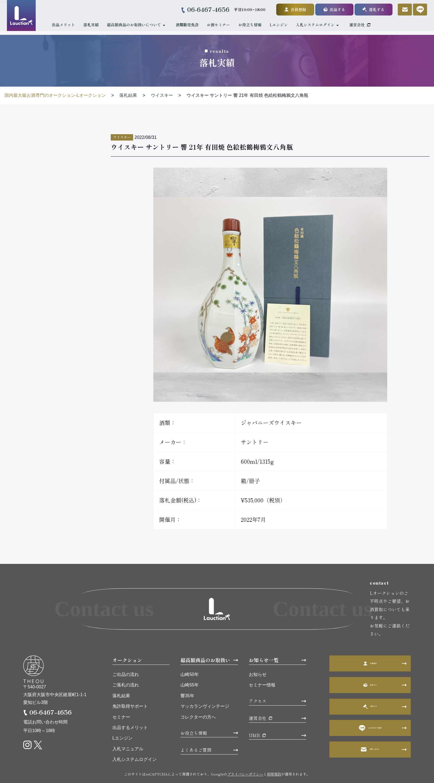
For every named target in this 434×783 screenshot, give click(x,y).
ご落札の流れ (125, 668)
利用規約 (274, 757)
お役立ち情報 (253, 24)
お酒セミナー (222, 24)
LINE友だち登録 (370, 711)
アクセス (258, 685)
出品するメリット (130, 711)
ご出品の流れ (125, 658)
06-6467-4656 (204, 9)
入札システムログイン (319, 24)
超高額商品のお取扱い (205, 643)
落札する (369, 9)
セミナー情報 (262, 668)
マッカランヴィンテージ (204, 690)
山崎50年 (189, 658)
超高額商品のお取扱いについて (138, 24)
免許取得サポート (130, 690)
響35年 (187, 679)
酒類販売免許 (191, 24)
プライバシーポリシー (245, 757)
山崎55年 (189, 668)
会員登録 (291, 9)
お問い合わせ (370, 733)
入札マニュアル (127, 732)
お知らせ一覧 (264, 643)
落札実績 (95, 24)
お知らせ (258, 658)
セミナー (121, 700)
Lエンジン (283, 24)
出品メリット (67, 24)
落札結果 (121, 679)
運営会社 (361, 24)
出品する (330, 9)
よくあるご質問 (195, 734)
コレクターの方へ (198, 700)
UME (254, 719)
